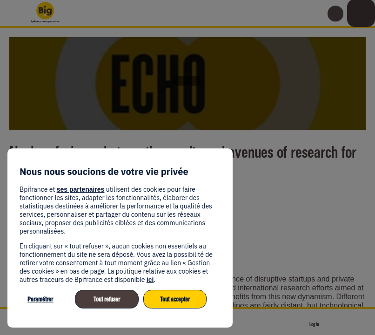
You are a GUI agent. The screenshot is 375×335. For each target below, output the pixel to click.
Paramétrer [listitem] (40, 299)
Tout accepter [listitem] (175, 299)
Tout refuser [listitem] (107, 299)
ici (150, 279)
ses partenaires (81, 189)
